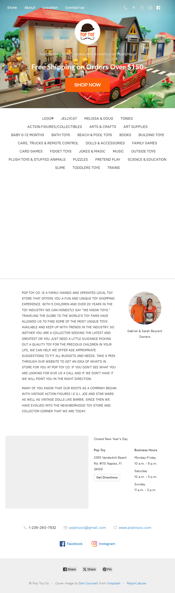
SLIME (60, 167)
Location (50, 8)
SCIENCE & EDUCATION (147, 159)
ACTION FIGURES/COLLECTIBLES (54, 127)
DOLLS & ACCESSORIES (105, 143)
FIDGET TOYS (61, 151)
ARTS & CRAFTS (102, 127)
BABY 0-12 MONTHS (27, 135)
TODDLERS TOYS (86, 167)
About (29, 8)
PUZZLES (80, 159)
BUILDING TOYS (151, 135)
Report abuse (136, 583)
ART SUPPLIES (136, 127)
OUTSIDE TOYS (143, 151)
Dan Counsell (88, 583)
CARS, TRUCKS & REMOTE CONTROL (48, 143)
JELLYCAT (69, 118)
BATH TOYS (60, 135)
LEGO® (48, 118)
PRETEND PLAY (107, 159)
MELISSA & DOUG (98, 118)
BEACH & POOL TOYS (94, 135)
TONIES (127, 118)
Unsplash (113, 583)
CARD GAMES (31, 151)
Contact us (74, 8)
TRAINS (113, 167)
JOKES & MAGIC (92, 151)
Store (12, 8)
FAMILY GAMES (144, 143)
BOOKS (125, 135)
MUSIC (118, 151)
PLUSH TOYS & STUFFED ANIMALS (37, 159)
